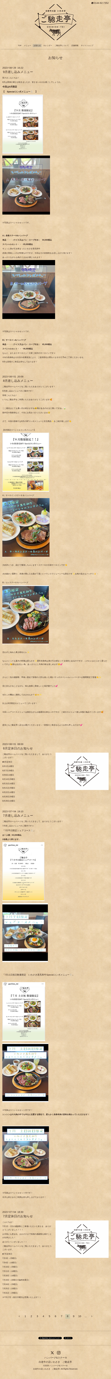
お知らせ (37, 45)
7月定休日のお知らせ (18, 1216)
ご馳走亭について (62, 45)
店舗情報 (74, 45)
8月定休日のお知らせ (18, 748)
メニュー (27, 45)
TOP (20, 45)
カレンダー (47, 45)
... (86, 1316)
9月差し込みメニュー (18, 72)
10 (79, 1316)
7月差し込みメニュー (18, 815)
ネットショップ (87, 45)
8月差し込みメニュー (18, 380)
